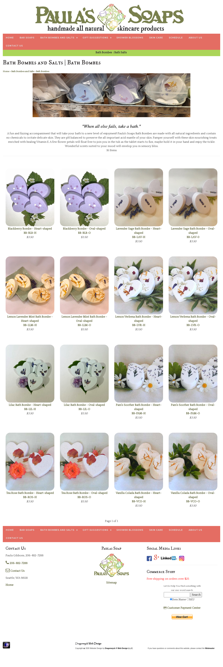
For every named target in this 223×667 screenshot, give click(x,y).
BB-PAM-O (193, 409)
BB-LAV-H (138, 233)
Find (182, 586)
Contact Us (15, 570)
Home (9, 584)
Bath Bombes (104, 52)
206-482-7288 (17, 563)
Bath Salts (120, 52)
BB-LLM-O (84, 321)
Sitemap (111, 582)
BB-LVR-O (193, 321)
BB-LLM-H (30, 321)
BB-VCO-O (193, 497)
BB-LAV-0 (193, 233)
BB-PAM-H (138, 409)
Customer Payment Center (182, 607)
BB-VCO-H (138, 497)
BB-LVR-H (138, 321)
